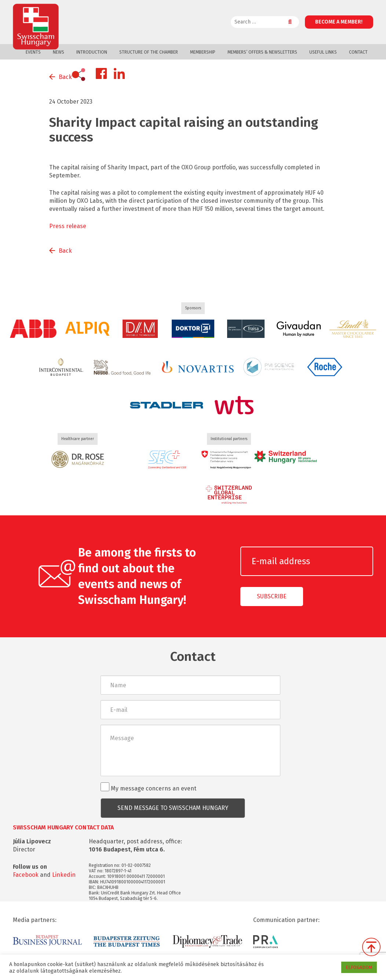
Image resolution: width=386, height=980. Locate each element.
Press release (67, 226)
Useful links (323, 52)
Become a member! (339, 22)
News (58, 52)
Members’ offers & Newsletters (262, 52)
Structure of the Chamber (148, 52)
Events (33, 52)
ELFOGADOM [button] (359, 967)
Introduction (91, 52)
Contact (358, 52)
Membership (202, 52)
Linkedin (64, 874)
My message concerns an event (148, 787)
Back (65, 76)
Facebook (26, 874)
